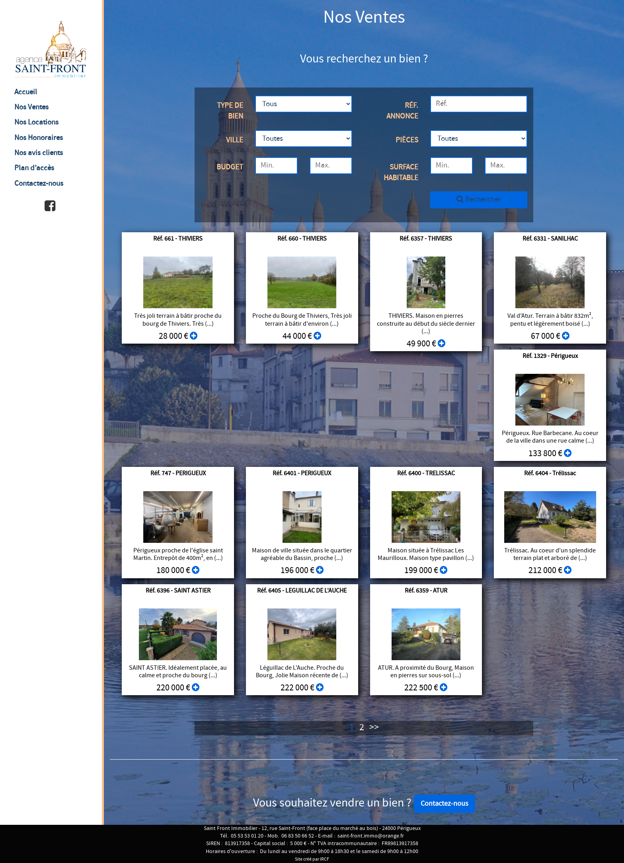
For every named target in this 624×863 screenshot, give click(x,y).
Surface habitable (401, 172)
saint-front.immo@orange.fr (370, 836)
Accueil (25, 92)
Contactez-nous (38, 184)
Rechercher (478, 199)
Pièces (407, 140)
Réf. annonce (402, 111)
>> (374, 727)
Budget (229, 167)
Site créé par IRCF (312, 859)
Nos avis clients (38, 153)
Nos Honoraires (38, 138)
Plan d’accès (34, 168)
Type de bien (230, 111)
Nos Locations (36, 122)
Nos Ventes (31, 107)
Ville (234, 140)
